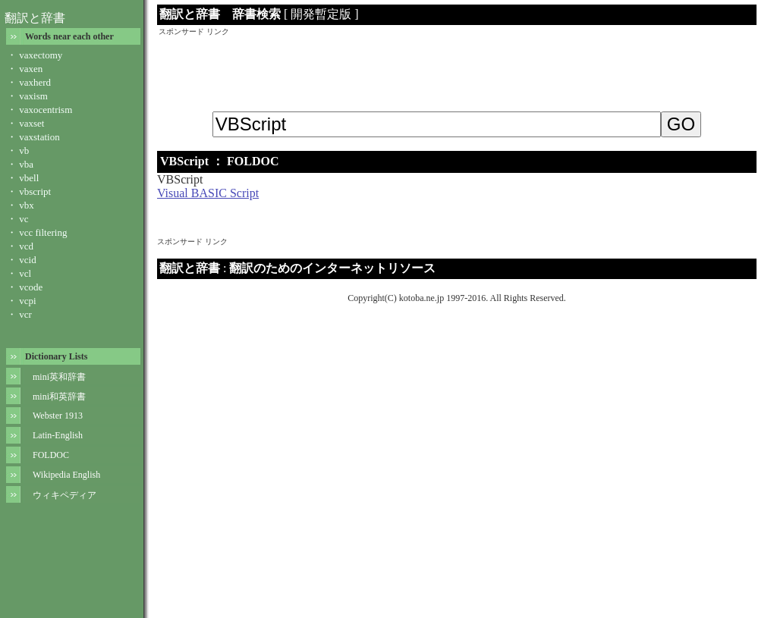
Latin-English (58, 435)
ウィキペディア (64, 495)
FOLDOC (51, 455)
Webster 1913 (58, 415)
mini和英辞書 (59, 396)
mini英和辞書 (59, 377)
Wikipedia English (66, 474)
